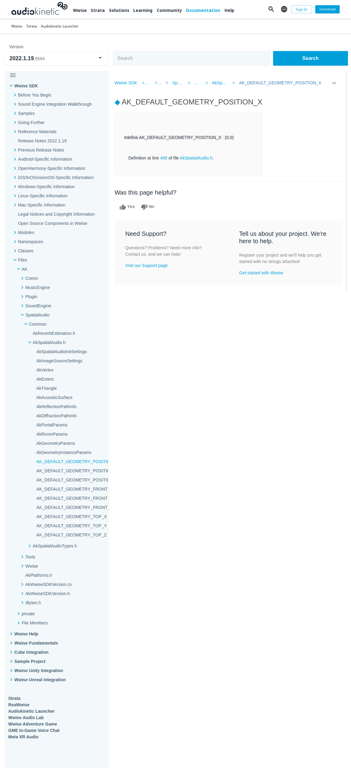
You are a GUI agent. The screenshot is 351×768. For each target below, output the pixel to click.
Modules (26, 232)
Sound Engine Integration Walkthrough (55, 104)
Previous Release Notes (41, 150)
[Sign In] (301, 9)
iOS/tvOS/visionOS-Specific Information (55, 177)
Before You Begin (34, 95)
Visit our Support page (147, 265)
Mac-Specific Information (41, 205)
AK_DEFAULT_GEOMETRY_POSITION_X (279, 82)
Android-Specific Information (45, 159)
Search (310, 58)
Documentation (203, 10)
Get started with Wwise (261, 272)
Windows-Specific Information (46, 186)
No (149, 207)
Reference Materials (37, 131)
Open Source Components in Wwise (52, 223)
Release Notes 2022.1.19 (42, 140)
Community (169, 10)
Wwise (80, 10)
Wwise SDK (26, 85)
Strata (98, 10)
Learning (142, 10)
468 (165, 157)
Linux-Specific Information (43, 195)
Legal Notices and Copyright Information (56, 214)
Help (229, 10)
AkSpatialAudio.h (228, 82)
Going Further (31, 122)
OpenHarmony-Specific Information (51, 168)
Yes (128, 207)
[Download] (327, 9)
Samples (26, 113)
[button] (271, 9)
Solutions (119, 10)
